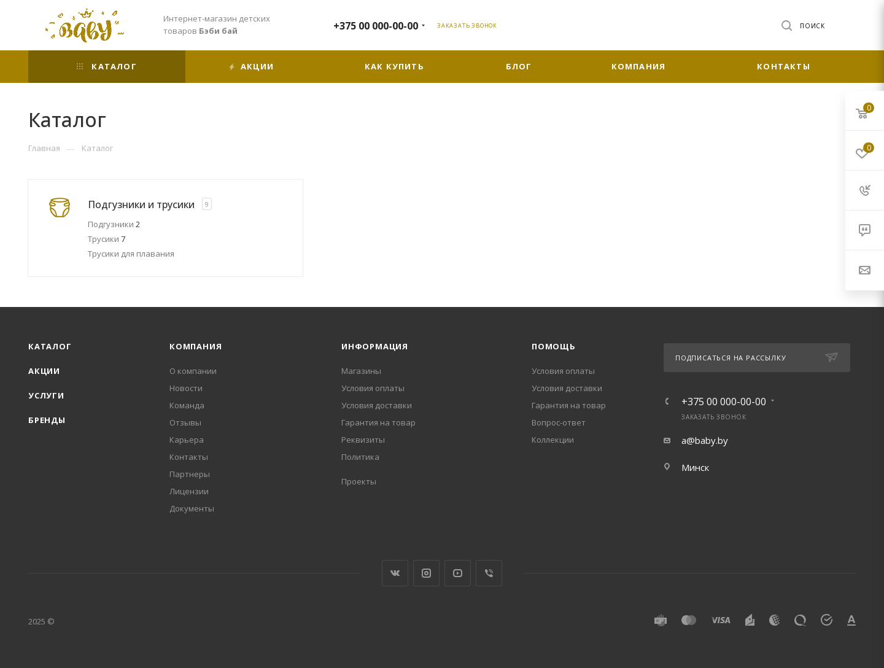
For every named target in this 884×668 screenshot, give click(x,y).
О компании (193, 370)
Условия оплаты (373, 388)
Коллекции (553, 439)
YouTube (457, 573)
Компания (195, 346)
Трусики (106, 238)
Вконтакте (395, 573)
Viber (489, 573)
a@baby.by (704, 440)
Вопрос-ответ (559, 422)
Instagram (426, 573)
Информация (374, 346)
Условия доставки (376, 405)
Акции (44, 370)
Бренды (47, 419)
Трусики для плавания (131, 253)
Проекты (358, 481)
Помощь (554, 346)
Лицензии (189, 491)
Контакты (188, 456)
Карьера (186, 439)
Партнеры (189, 474)
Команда (186, 405)
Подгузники (114, 224)
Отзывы (185, 422)
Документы (191, 508)
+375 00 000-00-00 (375, 26)
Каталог (50, 346)
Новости (186, 388)
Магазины (361, 370)
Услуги (46, 395)
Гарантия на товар (378, 422)
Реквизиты (363, 439)
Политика (360, 456)
